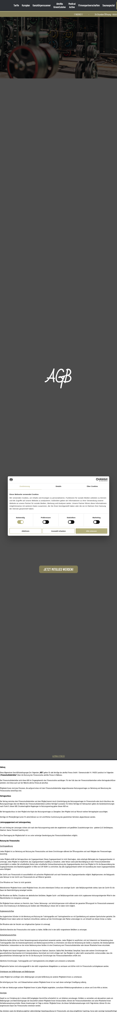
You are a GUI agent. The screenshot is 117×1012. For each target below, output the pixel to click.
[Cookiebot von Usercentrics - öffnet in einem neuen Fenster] (98, 479)
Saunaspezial (108, 5)
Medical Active (71, 5)
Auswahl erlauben (58, 531)
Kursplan (26, 5)
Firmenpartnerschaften (89, 5)
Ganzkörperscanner (42, 5)
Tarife (16, 5)
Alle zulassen (91, 531)
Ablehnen (25, 531)
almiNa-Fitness (58, 756)
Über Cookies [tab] (92, 486)
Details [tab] (58, 486)
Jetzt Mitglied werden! (58, 569)
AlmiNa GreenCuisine (59, 5)
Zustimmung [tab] (25, 486)
